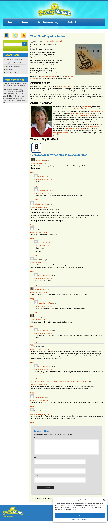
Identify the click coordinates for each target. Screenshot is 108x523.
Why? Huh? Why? (11, 72)
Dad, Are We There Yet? (13, 63)
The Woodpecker (11, 69)
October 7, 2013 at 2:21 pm (43, 370)
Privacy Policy (85, 519)
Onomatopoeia (10, 93)
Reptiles (4, 96)
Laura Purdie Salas (40, 289)
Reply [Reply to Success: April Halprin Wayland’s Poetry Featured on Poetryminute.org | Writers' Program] (32, 393)
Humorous (7, 89)
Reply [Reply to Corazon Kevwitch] (32, 406)
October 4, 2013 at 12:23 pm (39, 263)
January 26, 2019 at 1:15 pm (39, 414)
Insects (14, 89)
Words (23, 100)
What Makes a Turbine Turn (14, 66)
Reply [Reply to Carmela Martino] (32, 172)
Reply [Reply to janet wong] (32, 362)
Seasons (9, 98)
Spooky (17, 98)
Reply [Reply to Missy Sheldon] (32, 271)
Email (36, 469)
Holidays (17, 87)
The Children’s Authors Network (75, 128)
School (22, 96)
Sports (21, 98)
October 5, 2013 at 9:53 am (39, 320)
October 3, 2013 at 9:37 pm (39, 232)
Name (36, 460)
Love (17, 89)
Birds (16, 83)
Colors (25, 83)
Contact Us (72, 22)
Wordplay (19, 100)
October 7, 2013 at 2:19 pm (43, 306)
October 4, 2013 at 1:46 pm (39, 292)
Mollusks (11, 91)
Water (9, 100)
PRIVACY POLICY (9, 518)
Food (14, 85)
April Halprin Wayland (54, 41)
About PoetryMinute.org (48, 22)
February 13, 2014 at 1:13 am (39, 400)
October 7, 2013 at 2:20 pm (43, 333)
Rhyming (13, 95)
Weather (14, 100)
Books (19, 83)
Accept (80, 515)
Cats (23, 83)
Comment (37, 438)
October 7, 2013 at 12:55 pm (39, 349)
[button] (104, 500)
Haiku (4, 87)
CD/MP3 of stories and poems (83, 115)
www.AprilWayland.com (60, 133)
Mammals (21, 89)
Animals (6, 83)
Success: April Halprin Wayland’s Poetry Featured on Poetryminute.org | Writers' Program (58, 381)
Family (8, 85)
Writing (4, 102)
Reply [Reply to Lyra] (32, 238)
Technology (5, 100)
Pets (19, 93)
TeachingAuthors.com (92, 126)
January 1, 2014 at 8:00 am (39, 384)
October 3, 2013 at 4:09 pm (39, 207)
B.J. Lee (36, 317)
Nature (23, 91)
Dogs (4, 85)
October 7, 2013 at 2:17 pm (43, 193)
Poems (25, 22)
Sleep (13, 98)
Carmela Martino (40, 161)
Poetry (22, 93)
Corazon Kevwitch (40, 397)
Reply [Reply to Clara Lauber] (32, 422)
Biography (12, 83)
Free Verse (19, 85)
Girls (24, 85)
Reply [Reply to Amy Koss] (36, 186)
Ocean (4, 93)
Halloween (8, 87)
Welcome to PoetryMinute (14, 60)
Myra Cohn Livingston (66, 86)
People (16, 93)
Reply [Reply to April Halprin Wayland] (36, 199)
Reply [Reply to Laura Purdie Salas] (32, 299)
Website (36, 478)
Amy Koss (41, 176)
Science (5, 98)
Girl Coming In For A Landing (80, 113)
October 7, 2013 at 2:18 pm (43, 246)
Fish (11, 85)
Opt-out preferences (75, 519)
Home (10, 22)
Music (19, 91)
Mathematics (6, 91)
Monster (16, 91)
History (13, 87)
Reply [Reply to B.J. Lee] (32, 326)
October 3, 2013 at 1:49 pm (40, 164)
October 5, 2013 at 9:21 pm (43, 179)
